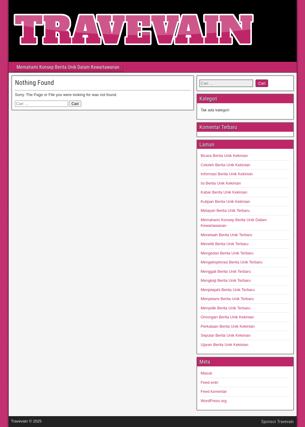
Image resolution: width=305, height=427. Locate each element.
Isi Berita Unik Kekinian (221, 183)
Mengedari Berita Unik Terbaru (227, 253)
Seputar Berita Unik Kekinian (225, 335)
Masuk (206, 373)
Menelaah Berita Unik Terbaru (226, 235)
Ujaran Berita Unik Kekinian (224, 344)
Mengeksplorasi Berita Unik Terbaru (231, 262)
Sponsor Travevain (277, 421)
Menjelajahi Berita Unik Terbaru (228, 289)
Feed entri (209, 382)
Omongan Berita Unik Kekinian (227, 317)
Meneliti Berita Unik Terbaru (224, 244)
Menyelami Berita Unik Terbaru (227, 298)
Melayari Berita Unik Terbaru (225, 210)
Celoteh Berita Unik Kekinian (225, 165)
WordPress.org (213, 400)
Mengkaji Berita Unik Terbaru (226, 280)
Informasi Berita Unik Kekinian (227, 174)
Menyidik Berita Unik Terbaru (225, 308)
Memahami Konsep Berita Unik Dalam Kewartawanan (67, 67)
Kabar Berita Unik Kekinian (224, 192)
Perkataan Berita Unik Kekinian (228, 326)
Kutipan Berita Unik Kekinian (225, 201)
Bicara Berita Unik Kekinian (224, 155)
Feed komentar (214, 391)
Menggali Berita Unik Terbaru (226, 271)
